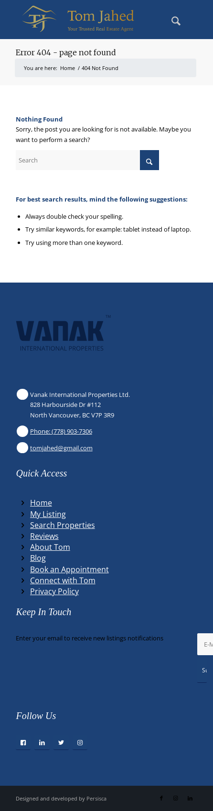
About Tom (50, 547)
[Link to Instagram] (176, 798)
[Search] (171, 19)
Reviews (44, 536)
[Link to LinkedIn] (190, 798)
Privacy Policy (54, 591)
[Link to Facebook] (161, 798)
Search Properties (62, 525)
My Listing (48, 514)
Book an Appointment (69, 569)
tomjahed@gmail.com (61, 448)
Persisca (96, 798)
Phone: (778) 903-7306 (61, 431)
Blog (38, 558)
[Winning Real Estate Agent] (88, 19)
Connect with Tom (63, 580)
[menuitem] (171, 19)
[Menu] (192, 19)
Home (41, 502)
